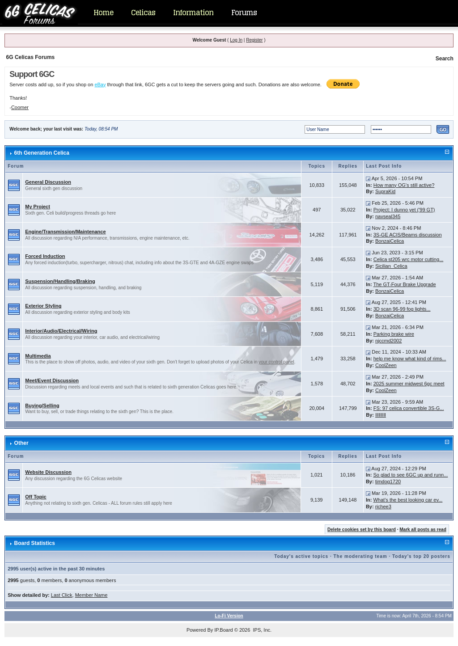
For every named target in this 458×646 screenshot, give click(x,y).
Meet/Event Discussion (52, 380)
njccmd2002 (388, 340)
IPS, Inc (261, 630)
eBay (100, 84)
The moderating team (360, 556)
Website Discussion (48, 472)
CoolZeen (386, 365)
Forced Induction (45, 256)
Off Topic (35, 496)
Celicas (143, 12)
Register (254, 40)
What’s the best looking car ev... (407, 499)
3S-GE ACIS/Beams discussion (407, 234)
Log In (236, 40)
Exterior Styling (43, 305)
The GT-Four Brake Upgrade (404, 284)
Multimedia (38, 356)
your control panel (276, 361)
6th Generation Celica (41, 153)
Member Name (91, 595)
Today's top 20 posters (421, 556)
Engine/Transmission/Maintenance (65, 231)
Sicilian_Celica (391, 266)
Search (445, 58)
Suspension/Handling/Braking (60, 281)
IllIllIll (380, 415)
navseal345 (387, 216)
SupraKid (385, 191)
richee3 (383, 506)
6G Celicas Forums (30, 57)
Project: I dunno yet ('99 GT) (404, 209)
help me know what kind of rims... (409, 358)
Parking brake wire (393, 334)
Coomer (20, 107)
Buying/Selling (42, 405)
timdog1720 (388, 481)
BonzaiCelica (389, 241)
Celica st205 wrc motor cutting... (408, 259)
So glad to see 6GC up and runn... (410, 474)
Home (103, 12)
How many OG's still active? (404, 185)
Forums (244, 12)
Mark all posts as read (422, 529)
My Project (37, 206)
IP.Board (223, 630)
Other (21, 443)
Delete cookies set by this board (361, 529)
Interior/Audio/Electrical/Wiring (61, 331)
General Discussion (48, 182)
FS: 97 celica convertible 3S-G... (408, 408)
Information (193, 12)
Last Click (61, 595)
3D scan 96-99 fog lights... (402, 309)
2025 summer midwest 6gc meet (409, 383)
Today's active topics (301, 556)
